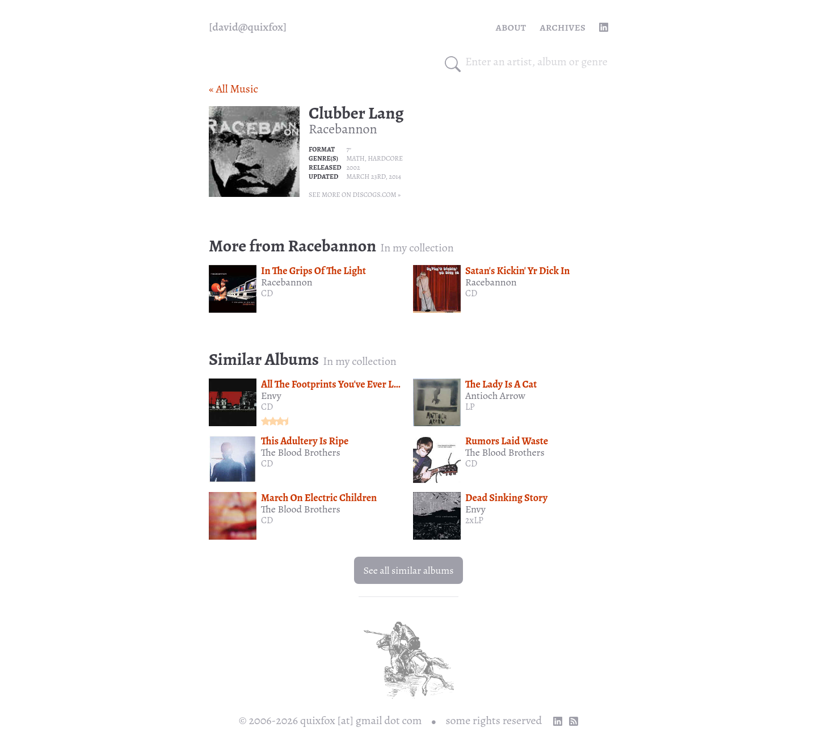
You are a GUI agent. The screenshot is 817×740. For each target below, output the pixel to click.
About (511, 27)
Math (355, 158)
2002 (353, 167)
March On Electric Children (319, 497)
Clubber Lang (356, 113)
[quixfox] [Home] (248, 27)
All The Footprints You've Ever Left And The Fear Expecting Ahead (398, 384)
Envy (271, 395)
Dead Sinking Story (506, 497)
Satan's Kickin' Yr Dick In (517, 271)
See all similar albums (408, 570)
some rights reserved (494, 720)
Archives (563, 27)
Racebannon (343, 129)
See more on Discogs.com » (355, 194)
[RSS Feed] (573, 721)
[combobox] (536, 62)
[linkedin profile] (603, 27)
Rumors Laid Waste (506, 441)
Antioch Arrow (495, 395)
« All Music (233, 88)
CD (267, 293)
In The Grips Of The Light (313, 271)
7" (348, 149)
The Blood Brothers (300, 452)
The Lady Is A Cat (501, 384)
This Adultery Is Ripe (304, 441)
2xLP (474, 520)
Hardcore (385, 158)
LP (470, 407)
